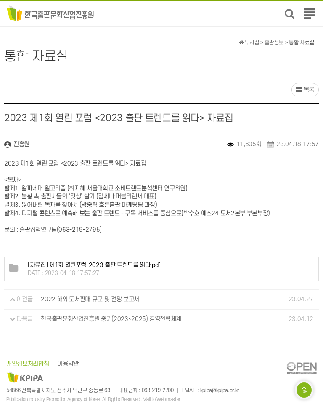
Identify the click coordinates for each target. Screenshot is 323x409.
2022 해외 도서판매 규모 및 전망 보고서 (90, 299)
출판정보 (274, 42)
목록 (305, 90)
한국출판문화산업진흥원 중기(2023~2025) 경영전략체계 (111, 319)
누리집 (249, 42)
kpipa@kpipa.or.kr (219, 390)
